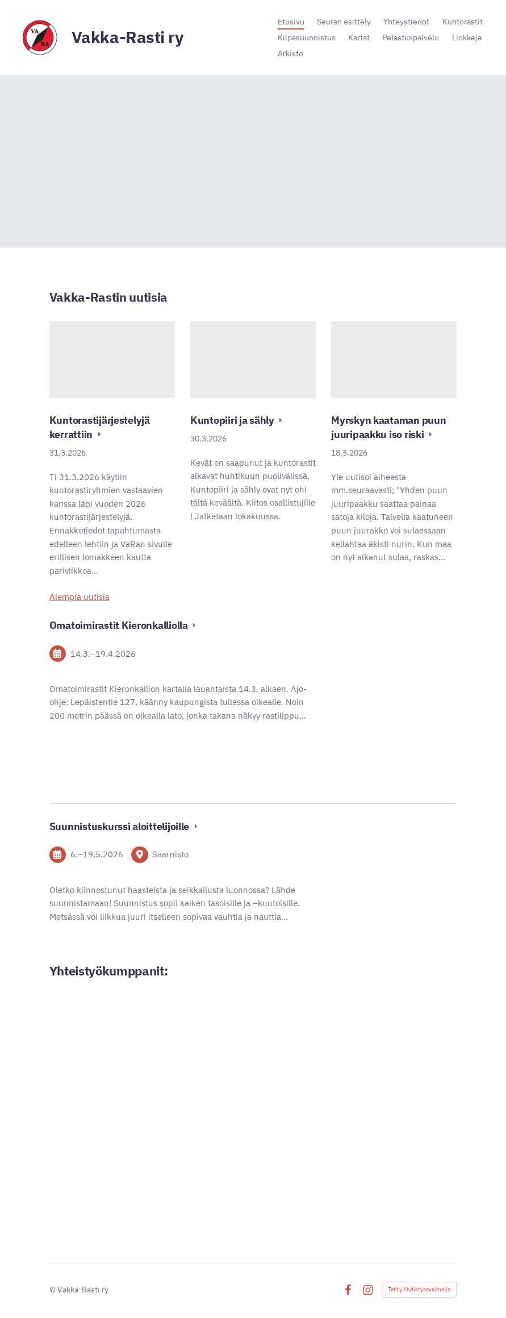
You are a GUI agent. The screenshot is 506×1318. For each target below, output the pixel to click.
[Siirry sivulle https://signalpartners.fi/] (358, 1175)
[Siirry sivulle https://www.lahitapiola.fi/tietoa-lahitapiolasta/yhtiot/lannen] (359, 1063)
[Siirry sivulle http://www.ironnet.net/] (147, 1154)
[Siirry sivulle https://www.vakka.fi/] (147, 1030)
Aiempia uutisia (79, 596)
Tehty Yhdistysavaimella (419, 1289)
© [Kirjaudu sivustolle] (53, 1289)
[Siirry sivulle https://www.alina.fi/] (147, 1103)
